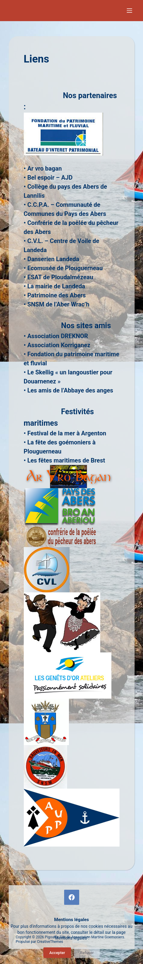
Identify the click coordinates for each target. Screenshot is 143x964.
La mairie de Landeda (56, 286)
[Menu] (131, 10)
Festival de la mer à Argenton (66, 433)
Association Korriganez (58, 345)
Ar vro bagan (44, 168)
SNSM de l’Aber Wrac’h (58, 304)
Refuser (87, 952)
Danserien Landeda (53, 259)
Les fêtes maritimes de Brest (66, 460)
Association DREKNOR (57, 336)
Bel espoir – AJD (50, 177)
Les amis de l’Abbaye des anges (70, 390)
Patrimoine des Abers (56, 295)
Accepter (57, 952)
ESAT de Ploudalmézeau (60, 277)
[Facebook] (71, 897)
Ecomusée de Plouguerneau (65, 268)
